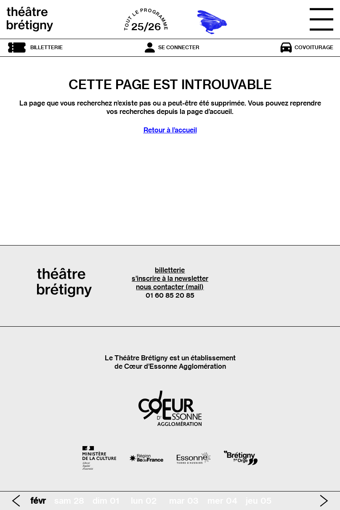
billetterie (170, 270)
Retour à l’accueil (170, 130)
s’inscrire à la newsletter (170, 278)
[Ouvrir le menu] (321, 19)
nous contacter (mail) (170, 287)
